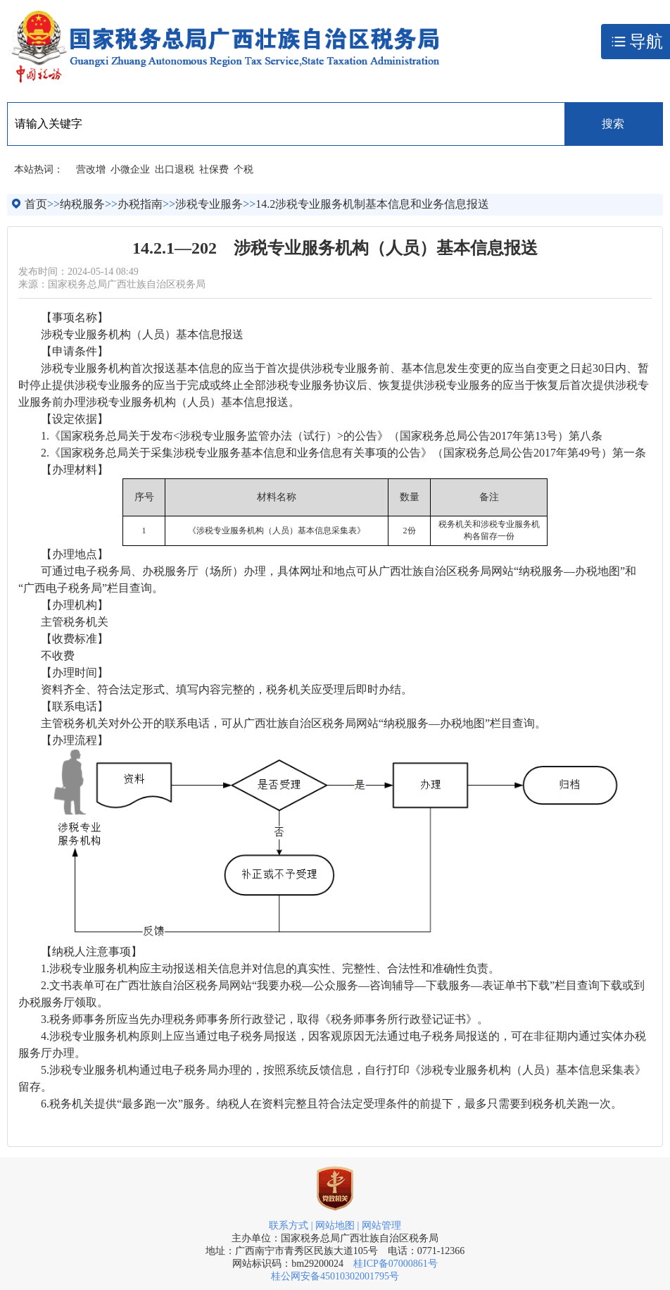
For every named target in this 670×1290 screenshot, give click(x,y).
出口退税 (174, 169)
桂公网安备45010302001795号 (335, 1276)
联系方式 (288, 1225)
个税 (243, 169)
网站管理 (381, 1225)
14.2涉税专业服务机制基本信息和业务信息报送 (372, 204)
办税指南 (140, 204)
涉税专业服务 (209, 204)
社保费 (214, 169)
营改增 (91, 169)
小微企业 (130, 169)
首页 (36, 204)
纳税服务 (82, 204)
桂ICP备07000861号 (395, 1263)
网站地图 (335, 1225)
